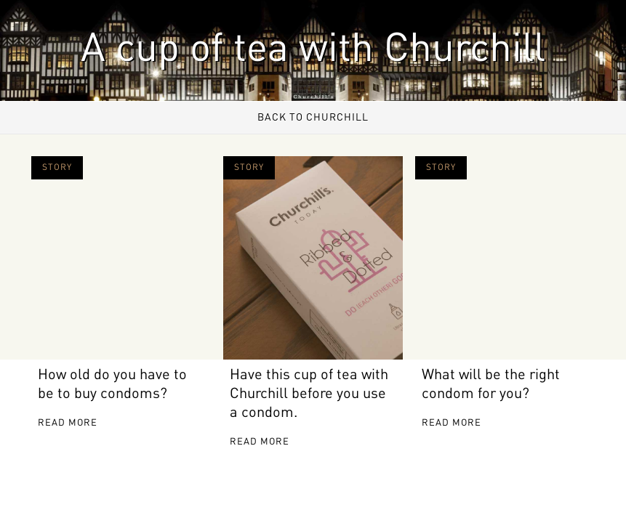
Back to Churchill (313, 118)
